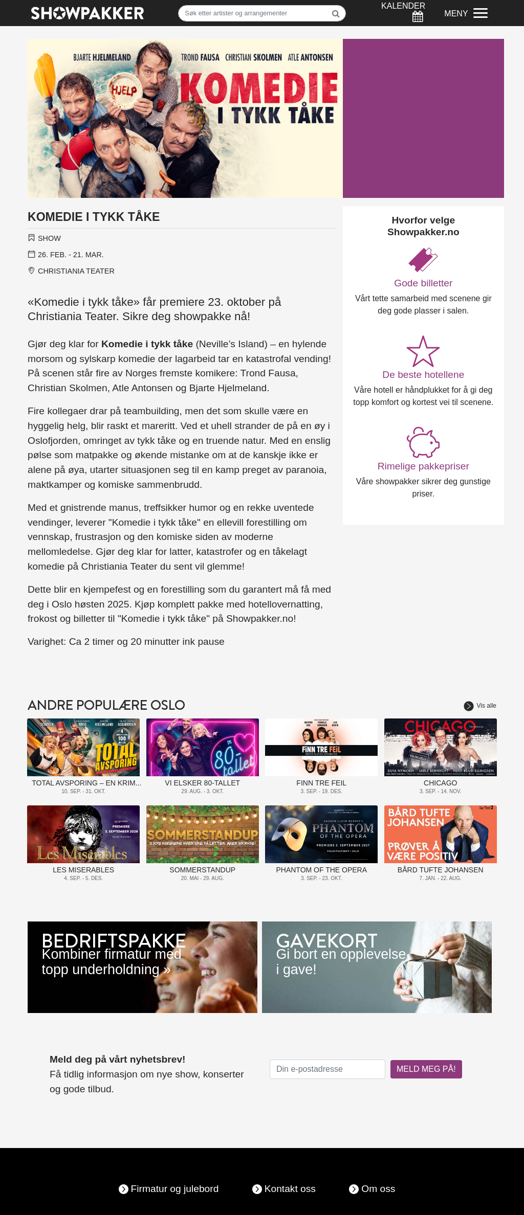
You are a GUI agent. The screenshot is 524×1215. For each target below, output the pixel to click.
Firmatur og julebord (175, 1188)
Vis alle (480, 705)
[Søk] (261, 13)
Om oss (378, 1188)
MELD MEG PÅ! (426, 1069)
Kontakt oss (290, 1188)
